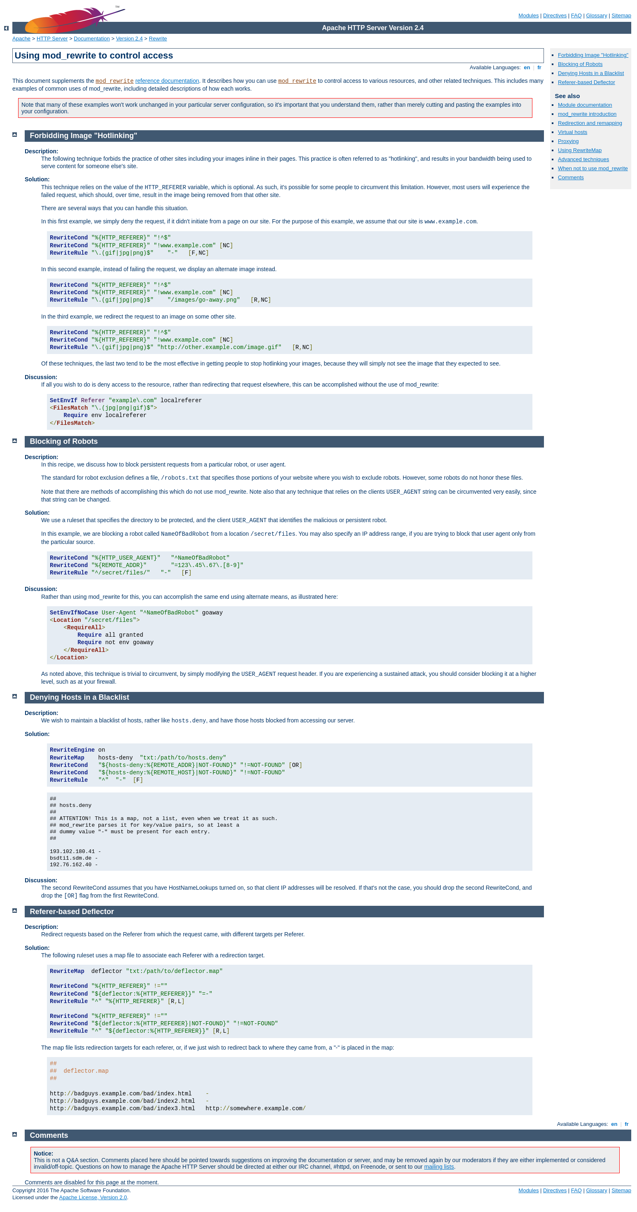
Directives (555, 15)
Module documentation (585, 105)
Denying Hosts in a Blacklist (591, 73)
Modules (528, 15)
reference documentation (167, 80)
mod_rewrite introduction (587, 114)
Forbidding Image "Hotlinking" (593, 55)
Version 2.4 (129, 38)
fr (539, 67)
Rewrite (158, 38)
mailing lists (439, 1166)
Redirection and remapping (590, 123)
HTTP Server (52, 38)
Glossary (596, 15)
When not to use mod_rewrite (593, 168)
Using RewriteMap (580, 150)
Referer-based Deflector (586, 82)
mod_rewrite (114, 81)
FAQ (576, 15)
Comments (571, 177)
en (527, 67)
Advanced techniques (583, 159)
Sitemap (621, 15)
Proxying (568, 141)
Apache (21, 38)
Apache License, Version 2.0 (93, 1197)
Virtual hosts (572, 132)
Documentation (92, 38)
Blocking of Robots (580, 64)
